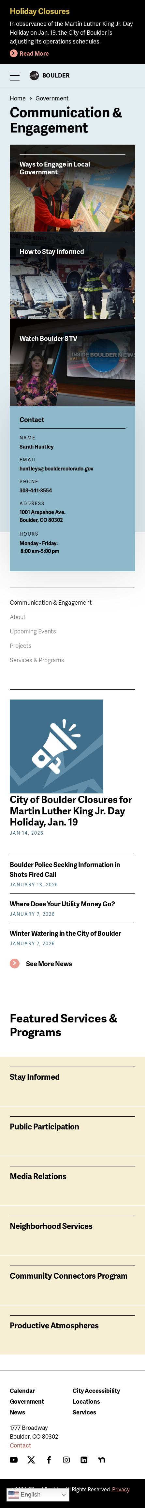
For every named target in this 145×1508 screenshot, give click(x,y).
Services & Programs (37, 660)
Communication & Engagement (51, 602)
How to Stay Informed (52, 251)
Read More (34, 53)
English (24, 1495)
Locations (86, 1401)
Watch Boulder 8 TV (48, 338)
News (17, 1412)
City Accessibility (96, 1390)
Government (52, 98)
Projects (21, 645)
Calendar (22, 1390)
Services (84, 1412)
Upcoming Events (33, 631)
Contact (20, 1445)
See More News (49, 963)
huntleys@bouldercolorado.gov (57, 468)
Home (18, 98)
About (18, 616)
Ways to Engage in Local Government (55, 167)
